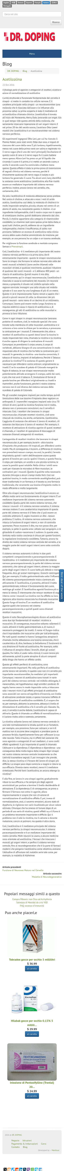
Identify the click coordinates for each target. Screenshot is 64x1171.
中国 (13, 2)
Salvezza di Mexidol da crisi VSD (32, 902)
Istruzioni (27, 1140)
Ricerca (55, 22)
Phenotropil (17, 246)
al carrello (32, 968)
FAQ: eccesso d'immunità (32, 905)
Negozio (15, 1140)
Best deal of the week (62, 585)
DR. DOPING (17, 1135)
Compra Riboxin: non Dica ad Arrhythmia (32, 899)
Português (7, 6)
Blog (25, 1147)
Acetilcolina (12, 79)
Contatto (15, 1147)
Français (38, 2)
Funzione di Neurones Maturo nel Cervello (22, 870)
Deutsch (21, 2)
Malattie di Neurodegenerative (47, 876)
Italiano (46, 2)
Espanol (29, 2)
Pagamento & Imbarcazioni (24, 1143)
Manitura (55, 1150)
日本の (54, 2)
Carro (43, 1143)
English (6, 2)
